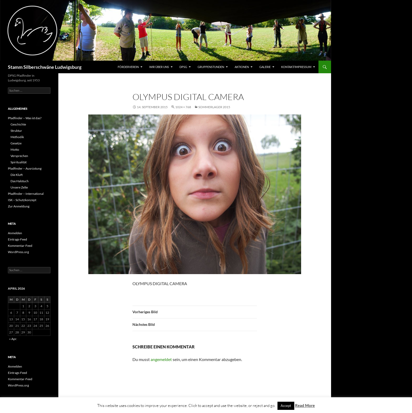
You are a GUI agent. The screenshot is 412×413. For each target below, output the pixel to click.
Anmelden (15, 233)
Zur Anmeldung (18, 206)
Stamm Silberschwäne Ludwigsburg (44, 67)
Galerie (265, 67)
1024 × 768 (183, 107)
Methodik (17, 137)
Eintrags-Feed (17, 239)
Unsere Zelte (19, 187)
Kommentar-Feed (20, 246)
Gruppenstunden (211, 67)
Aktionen (242, 67)
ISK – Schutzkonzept (22, 200)
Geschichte (18, 124)
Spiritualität (19, 162)
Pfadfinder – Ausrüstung (25, 168)
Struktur (16, 131)
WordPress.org (18, 252)
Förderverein (128, 67)
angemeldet (161, 359)
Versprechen (19, 156)
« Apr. (13, 339)
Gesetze (16, 143)
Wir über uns (159, 67)
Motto (15, 149)
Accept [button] (286, 406)
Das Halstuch (20, 181)
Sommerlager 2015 (214, 107)
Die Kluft (17, 175)
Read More (305, 405)
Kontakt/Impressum (296, 67)
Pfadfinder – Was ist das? (25, 118)
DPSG (183, 67)
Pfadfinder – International (26, 194)
